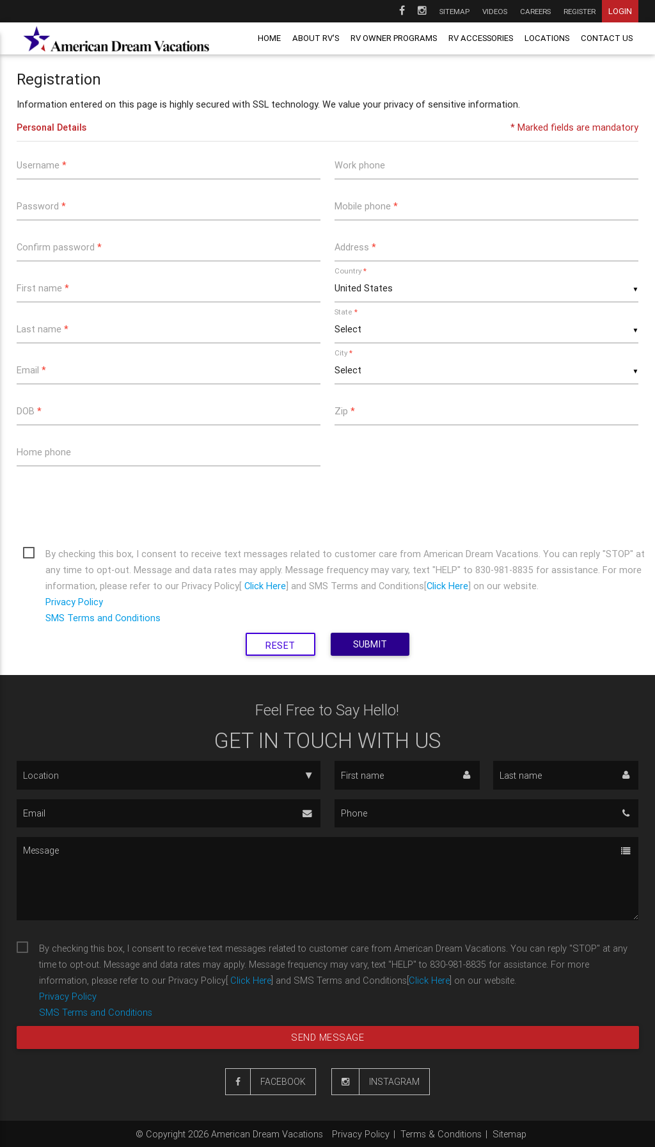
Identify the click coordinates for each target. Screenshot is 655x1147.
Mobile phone (366, 206)
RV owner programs (394, 38)
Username (42, 165)
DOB (29, 411)
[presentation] (114, 504)
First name (43, 288)
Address (355, 247)
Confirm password (59, 247)
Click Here (264, 586)
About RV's (315, 38)
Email (31, 370)
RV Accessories (480, 38)
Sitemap (454, 11)
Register (580, 11)
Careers (535, 11)
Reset (280, 645)
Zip (345, 411)
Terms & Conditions (441, 1134)
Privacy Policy (74, 602)
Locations (547, 38)
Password (41, 206)
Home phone (44, 452)
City (343, 352)
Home (269, 38)
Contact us (607, 38)
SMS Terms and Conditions (103, 618)
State (346, 311)
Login (620, 11)
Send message (327, 1037)
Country (351, 270)
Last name (42, 329)
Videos (494, 11)
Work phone (360, 165)
